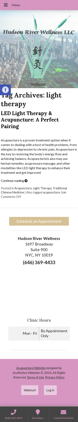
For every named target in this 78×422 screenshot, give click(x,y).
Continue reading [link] (14, 180)
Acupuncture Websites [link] (31, 368)
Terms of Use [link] (35, 377)
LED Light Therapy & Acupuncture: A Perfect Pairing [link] (30, 119)
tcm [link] (63, 192)
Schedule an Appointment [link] (39, 221)
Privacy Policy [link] (54, 377)
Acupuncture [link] (23, 188)
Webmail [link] (30, 390)
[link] (5, 89)
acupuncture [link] (51, 192)
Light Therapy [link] (42, 188)
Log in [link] (50, 390)
